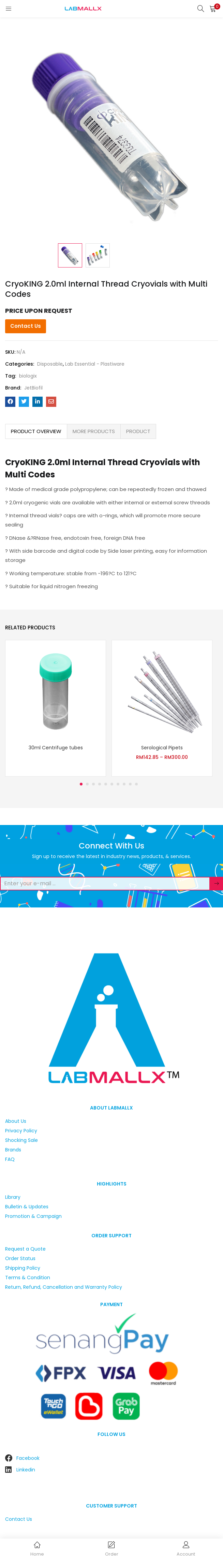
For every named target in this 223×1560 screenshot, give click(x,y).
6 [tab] (111, 784)
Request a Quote (25, 1248)
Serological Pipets (162, 747)
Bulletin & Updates (26, 1206)
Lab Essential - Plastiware (94, 364)
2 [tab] (87, 784)
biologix (28, 375)
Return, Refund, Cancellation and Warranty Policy (63, 1287)
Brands (13, 1149)
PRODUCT (138, 431)
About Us (15, 1121)
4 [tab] (99, 784)
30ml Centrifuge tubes (56, 747)
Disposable (50, 364)
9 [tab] (130, 784)
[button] (213, 8)
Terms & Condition (27, 1277)
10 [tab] (136, 784)
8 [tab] (124, 784)
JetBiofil (33, 387)
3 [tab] (93, 784)
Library (12, 1197)
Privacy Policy (21, 1130)
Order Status (20, 1258)
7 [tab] (118, 784)
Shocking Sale (21, 1140)
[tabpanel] (55, 708)
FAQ (10, 1159)
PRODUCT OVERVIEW (36, 431)
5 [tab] (105, 784)
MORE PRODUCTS (94, 431)
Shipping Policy (22, 1268)
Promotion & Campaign (33, 1216)
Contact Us (25, 326)
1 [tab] (81, 784)
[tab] (36, 431)
